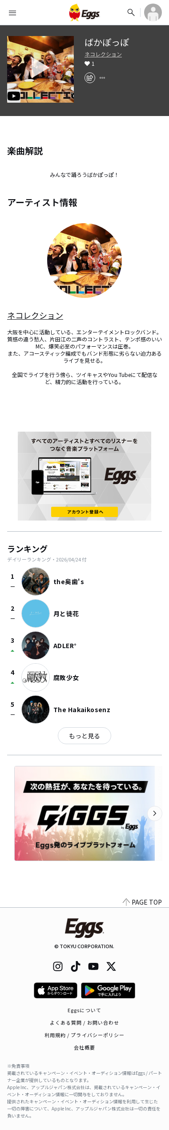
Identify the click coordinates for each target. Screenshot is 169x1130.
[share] (89, 77)
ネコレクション (103, 54)
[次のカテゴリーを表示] (154, 813)
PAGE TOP (142, 902)
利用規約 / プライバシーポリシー (84, 1034)
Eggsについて (84, 1010)
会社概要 (84, 1047)
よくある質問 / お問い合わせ (85, 1022)
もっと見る (84, 735)
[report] (102, 77)
